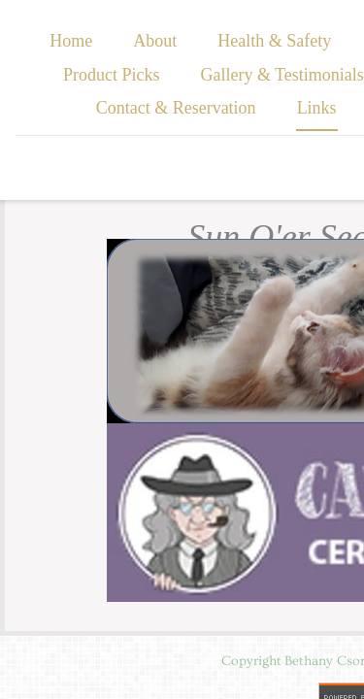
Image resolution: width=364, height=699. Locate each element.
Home (71, 40)
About (155, 40)
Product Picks (111, 74)
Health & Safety (274, 40)
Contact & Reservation (176, 107)
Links (317, 107)
